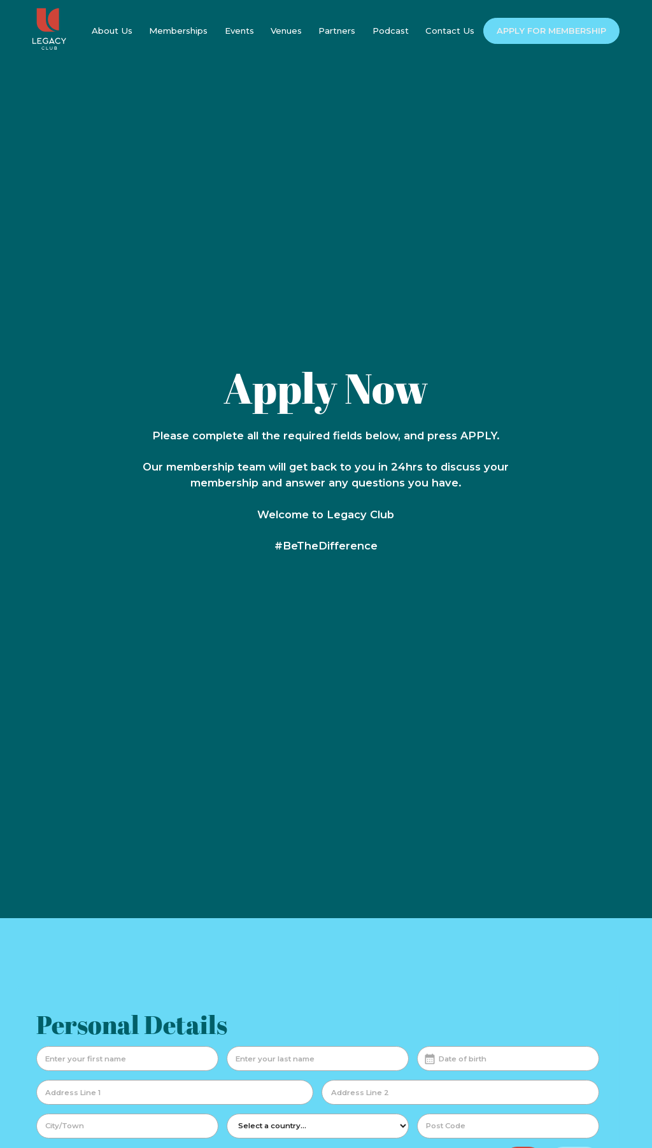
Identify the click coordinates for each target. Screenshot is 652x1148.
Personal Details (131, 1024)
